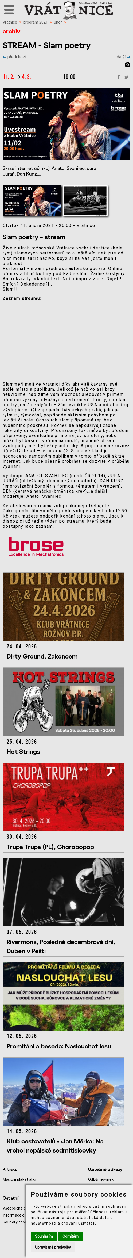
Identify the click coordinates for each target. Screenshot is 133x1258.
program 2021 (35, 22)
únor (58, 22)
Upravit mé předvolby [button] (53, 1247)
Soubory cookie (16, 1222)
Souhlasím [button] (44, 1236)
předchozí (14, 56)
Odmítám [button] (70, 1236)
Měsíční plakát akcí (19, 1179)
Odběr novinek (101, 1179)
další (123, 56)
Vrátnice (10, 22)
